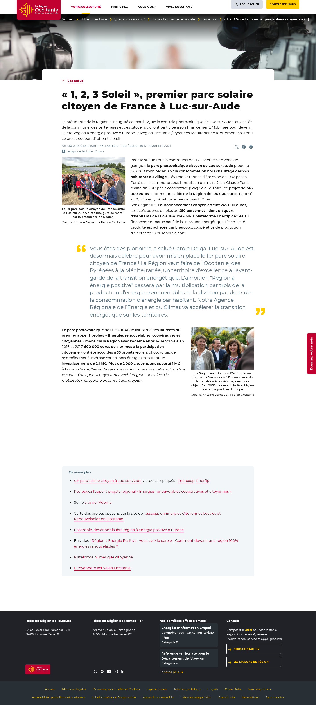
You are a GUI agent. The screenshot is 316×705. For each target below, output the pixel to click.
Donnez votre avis (311, 353)
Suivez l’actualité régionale (173, 19)
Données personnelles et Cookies (116, 689)
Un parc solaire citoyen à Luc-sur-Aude (108, 481)
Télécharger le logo (187, 689)
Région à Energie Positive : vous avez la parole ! (133, 541)
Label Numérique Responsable (114, 697)
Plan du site (226, 697)
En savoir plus (169, 672)
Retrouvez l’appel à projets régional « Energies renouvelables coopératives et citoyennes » (153, 491)
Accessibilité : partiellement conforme (58, 697)
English (212, 689)
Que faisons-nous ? (129, 19)
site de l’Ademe (98, 502)
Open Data (233, 689)
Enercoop (186, 481)
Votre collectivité (93, 19)
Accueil (68, 19)
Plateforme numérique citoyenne (103, 557)
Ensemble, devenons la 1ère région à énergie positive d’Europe (129, 530)
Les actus (209, 19)
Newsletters (250, 697)
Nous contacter (246, 649)
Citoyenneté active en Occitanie (102, 568)
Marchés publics (259, 689)
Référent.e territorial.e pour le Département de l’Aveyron (185, 655)
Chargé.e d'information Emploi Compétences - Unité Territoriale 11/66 (188, 633)
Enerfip (202, 481)
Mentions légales (74, 689)
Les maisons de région (251, 662)
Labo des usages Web (195, 697)
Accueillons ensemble (158, 697)
